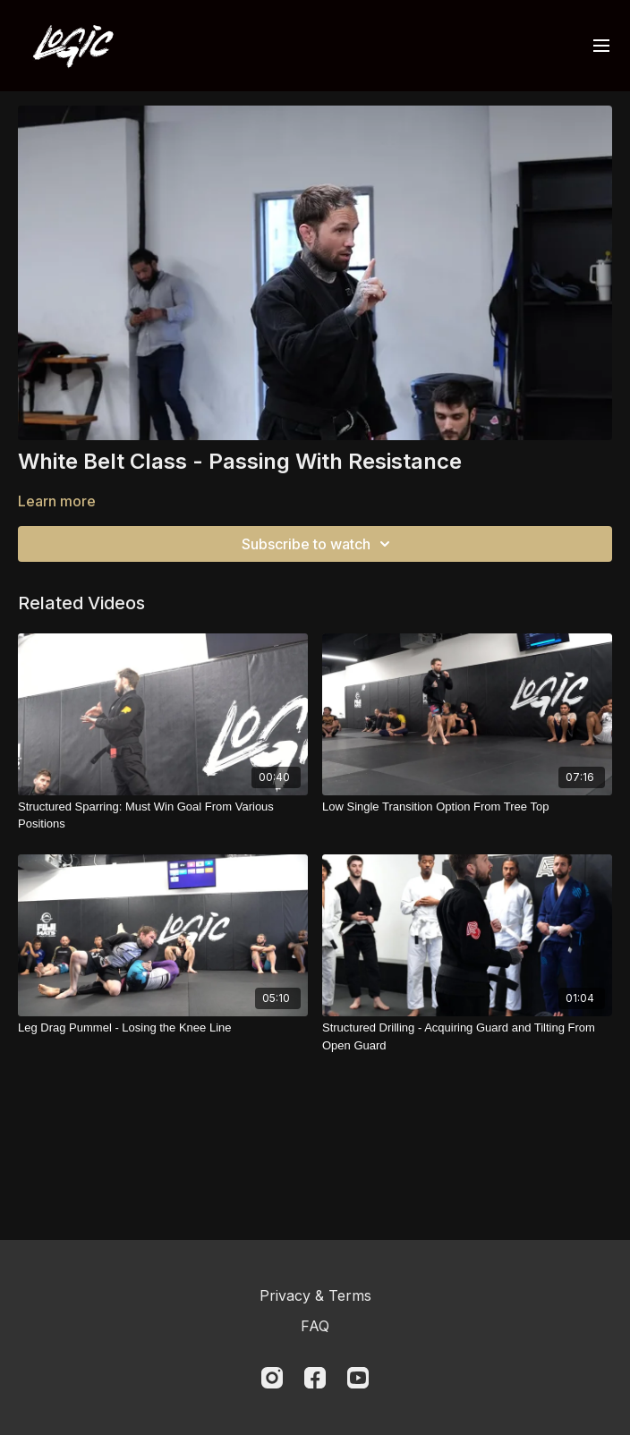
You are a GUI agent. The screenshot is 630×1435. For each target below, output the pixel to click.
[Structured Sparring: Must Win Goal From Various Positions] (163, 815)
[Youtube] (358, 1377)
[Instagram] (272, 1377)
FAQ (315, 1326)
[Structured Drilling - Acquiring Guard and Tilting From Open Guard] (467, 1036)
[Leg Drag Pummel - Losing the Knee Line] (163, 1028)
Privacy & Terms (315, 1295)
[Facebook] (315, 1377)
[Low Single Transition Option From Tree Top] (467, 807)
